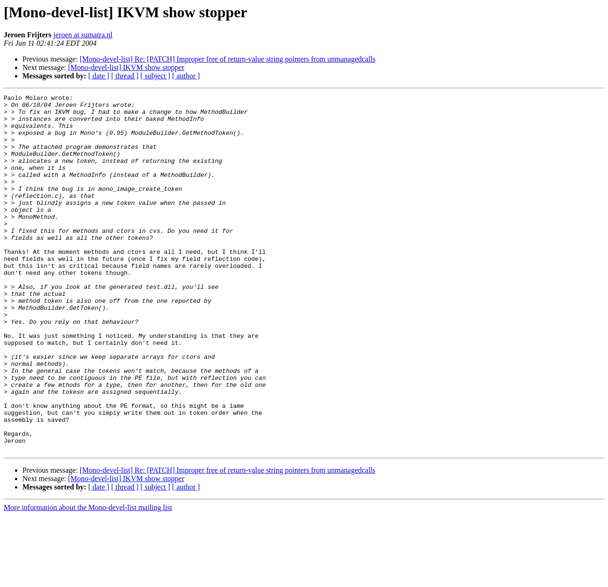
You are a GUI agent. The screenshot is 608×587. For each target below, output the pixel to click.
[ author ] (186, 76)
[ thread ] (125, 76)
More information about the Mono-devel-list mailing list (88, 579)
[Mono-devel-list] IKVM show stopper (126, 67)
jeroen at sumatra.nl (82, 35)
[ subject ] (155, 76)
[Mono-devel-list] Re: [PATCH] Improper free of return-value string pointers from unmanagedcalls (228, 59)
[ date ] (98, 76)
